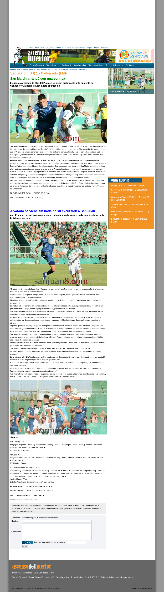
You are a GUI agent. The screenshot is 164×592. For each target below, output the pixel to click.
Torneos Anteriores (95, 65)
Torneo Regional (52, 65)
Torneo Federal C (78, 577)
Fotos (96, 48)
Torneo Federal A (37, 65)
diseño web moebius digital (142, 588)
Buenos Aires (15, 69)
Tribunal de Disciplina (114, 65)
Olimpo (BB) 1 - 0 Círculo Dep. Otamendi (128, 185)
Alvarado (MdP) (67, 69)
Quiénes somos (55, 48)
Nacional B (66, 65)
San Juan (57, 69)
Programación (79, 48)
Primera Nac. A (47, 69)
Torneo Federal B (36, 577)
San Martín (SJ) (80, 69)
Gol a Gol (37, 573)
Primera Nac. (35, 69)
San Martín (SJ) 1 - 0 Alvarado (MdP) (39, 73)
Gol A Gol (67, 48)
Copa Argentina (79, 65)
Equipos (104, 48)
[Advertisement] (48, 22)
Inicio (30, 48)
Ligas (89, 48)
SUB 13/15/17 (40, 48)
